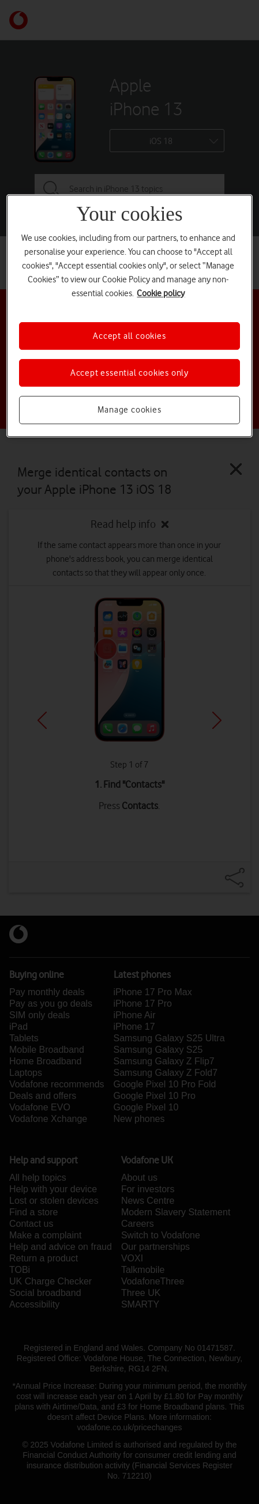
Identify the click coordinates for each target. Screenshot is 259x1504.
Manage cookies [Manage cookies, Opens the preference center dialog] (129, 410)
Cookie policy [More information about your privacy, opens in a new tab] (161, 293)
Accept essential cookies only (129, 373)
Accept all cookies (129, 336)
